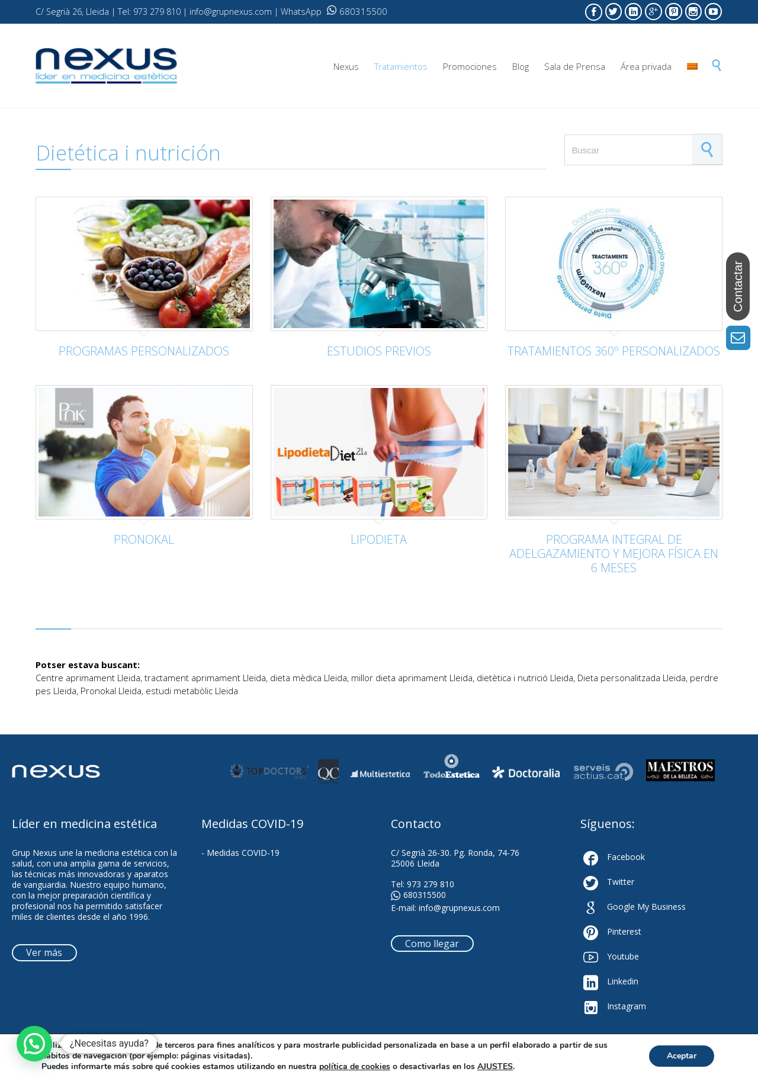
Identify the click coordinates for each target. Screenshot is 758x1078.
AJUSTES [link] (495, 1066)
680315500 (357, 11)
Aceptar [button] (681, 1055)
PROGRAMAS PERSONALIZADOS (144, 351)
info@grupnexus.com (459, 907)
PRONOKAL (144, 539)
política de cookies (354, 1066)
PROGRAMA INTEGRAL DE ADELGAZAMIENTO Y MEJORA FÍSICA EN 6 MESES (613, 553)
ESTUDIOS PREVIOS (379, 351)
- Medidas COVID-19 (240, 852)
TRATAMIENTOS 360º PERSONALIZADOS (614, 351)
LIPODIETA (379, 539)
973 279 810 (430, 884)
